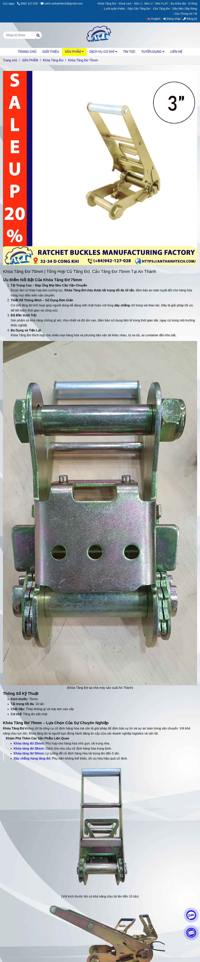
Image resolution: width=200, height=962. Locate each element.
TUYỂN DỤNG (152, 51)
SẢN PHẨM (74, 51)
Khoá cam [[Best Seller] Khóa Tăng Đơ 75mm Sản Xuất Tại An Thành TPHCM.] (125, 3)
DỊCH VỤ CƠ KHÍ (103, 51)
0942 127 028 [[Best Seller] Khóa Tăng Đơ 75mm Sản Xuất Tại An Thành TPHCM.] (27, 3)
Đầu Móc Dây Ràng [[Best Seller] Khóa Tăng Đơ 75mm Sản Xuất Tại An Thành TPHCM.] (184, 8)
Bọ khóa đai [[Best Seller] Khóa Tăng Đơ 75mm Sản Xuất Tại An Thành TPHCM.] (178, 3)
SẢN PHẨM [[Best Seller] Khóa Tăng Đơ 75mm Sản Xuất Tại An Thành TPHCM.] (30, 60)
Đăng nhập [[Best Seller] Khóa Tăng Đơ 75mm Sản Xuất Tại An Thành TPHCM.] (171, 18)
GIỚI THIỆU (50, 51)
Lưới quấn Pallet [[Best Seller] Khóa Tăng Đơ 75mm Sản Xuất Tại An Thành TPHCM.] (114, 8)
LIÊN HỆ (176, 51)
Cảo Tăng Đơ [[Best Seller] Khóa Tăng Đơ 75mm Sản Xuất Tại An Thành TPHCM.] (161, 8)
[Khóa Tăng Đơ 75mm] (100, 35)
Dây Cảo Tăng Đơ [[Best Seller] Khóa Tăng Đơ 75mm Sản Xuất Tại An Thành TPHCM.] (139, 8)
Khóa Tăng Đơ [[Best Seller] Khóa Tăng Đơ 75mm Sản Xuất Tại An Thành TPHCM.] (107, 3)
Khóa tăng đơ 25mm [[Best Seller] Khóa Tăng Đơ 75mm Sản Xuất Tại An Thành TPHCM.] (29, 743)
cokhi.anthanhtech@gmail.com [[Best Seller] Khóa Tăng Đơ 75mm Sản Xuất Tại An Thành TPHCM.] (62, 3)
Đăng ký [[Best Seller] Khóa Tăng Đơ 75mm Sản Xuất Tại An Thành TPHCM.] (190, 18)
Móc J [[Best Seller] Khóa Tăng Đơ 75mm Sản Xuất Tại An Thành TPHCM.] (138, 3)
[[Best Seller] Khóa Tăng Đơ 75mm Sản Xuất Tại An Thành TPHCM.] (100, 513)
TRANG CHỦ (27, 51)
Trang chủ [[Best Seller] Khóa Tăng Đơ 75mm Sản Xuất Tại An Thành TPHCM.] (10, 60)
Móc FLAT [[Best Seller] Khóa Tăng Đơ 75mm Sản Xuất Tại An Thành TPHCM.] (161, 3)
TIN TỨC (129, 51)
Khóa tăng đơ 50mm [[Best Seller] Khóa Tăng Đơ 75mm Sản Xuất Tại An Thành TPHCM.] (29, 753)
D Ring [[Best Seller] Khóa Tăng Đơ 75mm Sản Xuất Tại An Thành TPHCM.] (192, 3)
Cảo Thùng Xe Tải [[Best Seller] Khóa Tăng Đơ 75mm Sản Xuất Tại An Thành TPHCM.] (185, 13)
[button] (154, 18)
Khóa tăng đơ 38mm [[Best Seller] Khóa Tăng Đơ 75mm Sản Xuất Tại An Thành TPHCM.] (29, 748)
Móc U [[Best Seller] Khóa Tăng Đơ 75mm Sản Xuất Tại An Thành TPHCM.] (148, 3)
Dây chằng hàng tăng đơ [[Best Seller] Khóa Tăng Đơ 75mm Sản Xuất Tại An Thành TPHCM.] (32, 758)
